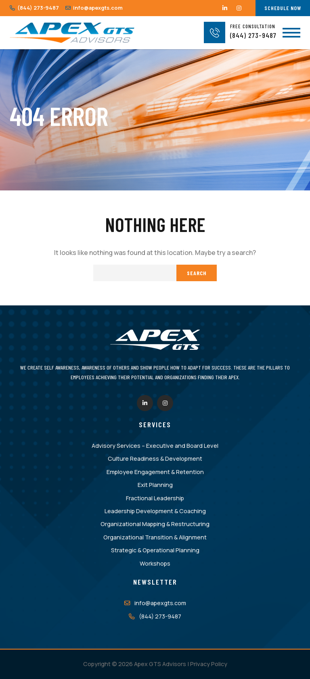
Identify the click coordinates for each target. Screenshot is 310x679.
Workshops (155, 563)
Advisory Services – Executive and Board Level (155, 445)
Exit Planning (155, 485)
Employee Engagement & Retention (155, 472)
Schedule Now (282, 7)
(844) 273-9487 (34, 7)
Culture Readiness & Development (155, 458)
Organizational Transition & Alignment (155, 537)
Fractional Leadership (155, 498)
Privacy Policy (208, 664)
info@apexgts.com (94, 7)
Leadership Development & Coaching (155, 511)
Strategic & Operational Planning (155, 550)
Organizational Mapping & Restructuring (155, 524)
